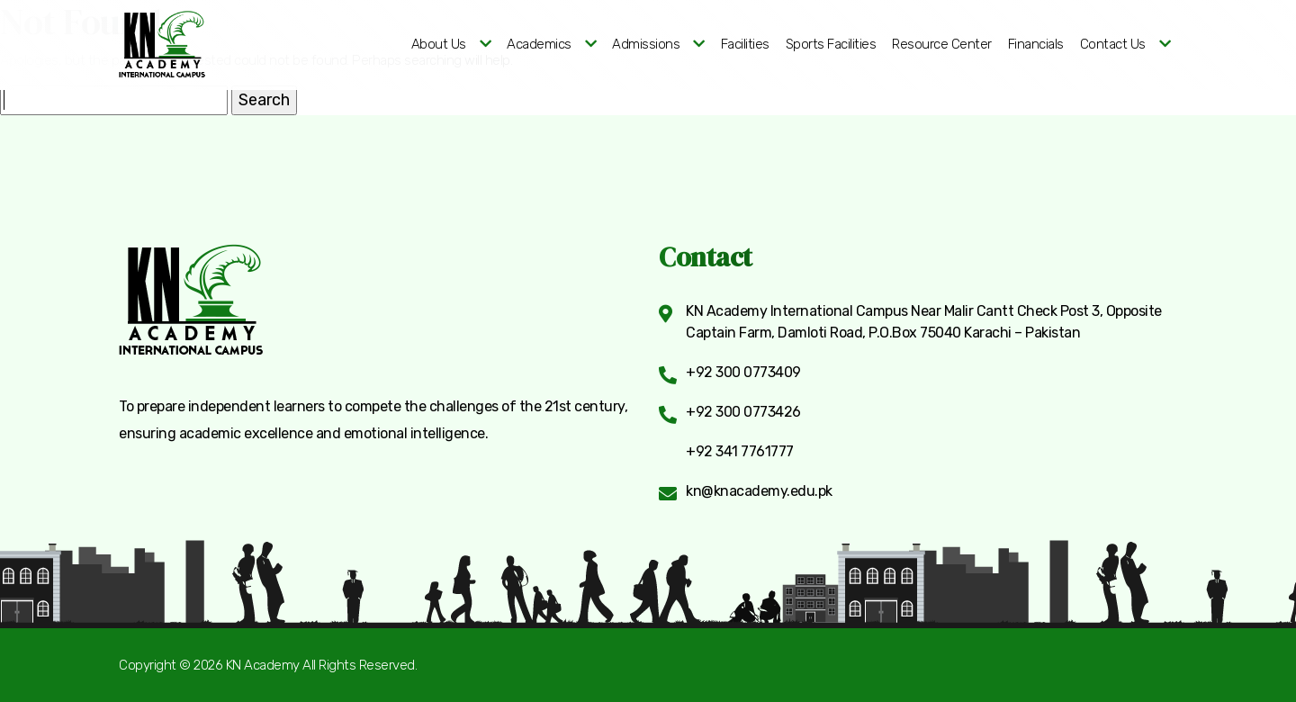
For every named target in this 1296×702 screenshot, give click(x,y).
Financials (1036, 44)
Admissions (646, 44)
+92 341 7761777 (740, 451)
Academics (539, 44)
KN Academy (263, 665)
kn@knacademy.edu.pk (759, 491)
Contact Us (1113, 44)
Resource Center (942, 44)
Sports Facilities (831, 44)
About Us (438, 44)
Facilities (745, 44)
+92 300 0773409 (743, 372)
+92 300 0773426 (743, 411)
